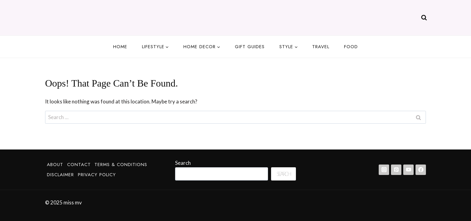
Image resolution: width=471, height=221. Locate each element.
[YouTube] (408, 170)
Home (120, 46)
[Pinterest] (396, 170)
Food (351, 46)
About (55, 164)
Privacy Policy (97, 174)
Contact (79, 164)
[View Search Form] (424, 18)
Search (183, 163)
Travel (320, 46)
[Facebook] (420, 170)
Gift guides (250, 46)
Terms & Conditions (120, 164)
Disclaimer (60, 174)
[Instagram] (384, 170)
